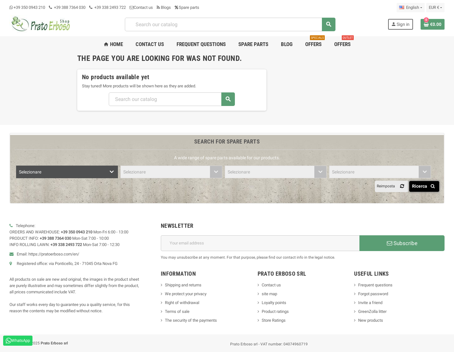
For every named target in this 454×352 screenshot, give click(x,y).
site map (269, 293)
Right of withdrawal (182, 302)
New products (370, 320)
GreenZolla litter (372, 311)
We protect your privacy (186, 293)
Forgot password (373, 293)
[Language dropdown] (410, 7)
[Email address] (260, 243)
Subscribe (402, 243)
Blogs (164, 7)
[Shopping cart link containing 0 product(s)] (433, 24)
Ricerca (424, 186)
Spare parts (187, 7)
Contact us (141, 7)
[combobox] (230, 24)
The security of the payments (191, 320)
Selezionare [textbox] (30, 171)
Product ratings (275, 311)
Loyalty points (274, 302)
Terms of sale (177, 311)
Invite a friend (370, 302)
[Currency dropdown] (435, 7)
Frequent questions (375, 285)
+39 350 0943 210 (29, 7)
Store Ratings (274, 320)
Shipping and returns (183, 285)
